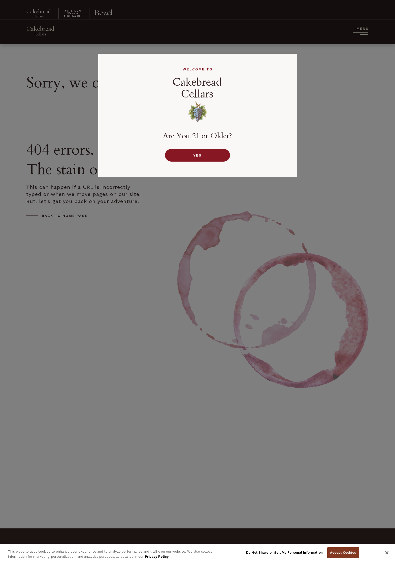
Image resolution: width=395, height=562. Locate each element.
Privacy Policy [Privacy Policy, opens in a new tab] (157, 556)
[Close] (386, 552)
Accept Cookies (343, 552)
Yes (197, 155)
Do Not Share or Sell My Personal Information (284, 552)
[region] (197, 553)
